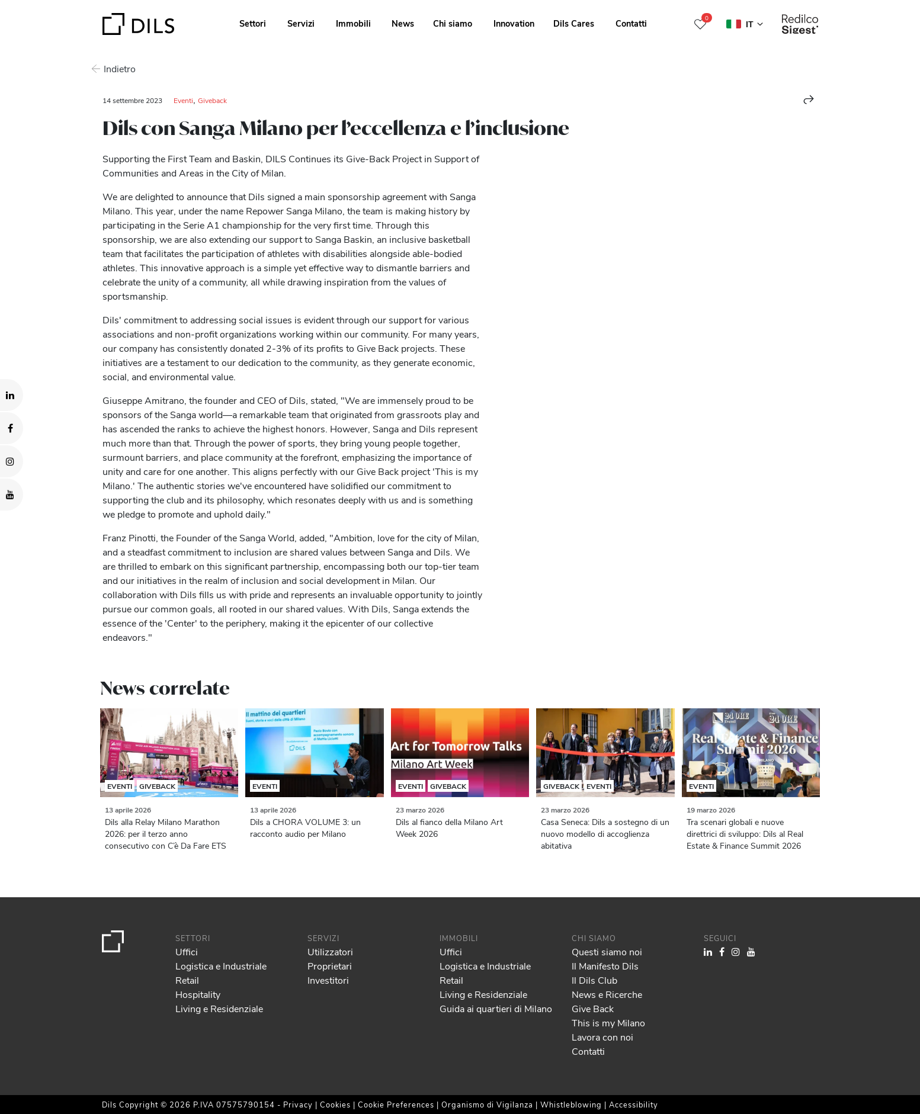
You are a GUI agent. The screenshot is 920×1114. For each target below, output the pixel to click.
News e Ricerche (607, 994)
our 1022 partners (80, 1054)
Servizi (301, 23)
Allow (829, 1043)
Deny (829, 1069)
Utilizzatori (330, 951)
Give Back (593, 1008)
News (403, 23)
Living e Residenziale (219, 1008)
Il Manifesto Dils (605, 965)
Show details (413, 1101)
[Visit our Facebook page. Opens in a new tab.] (11, 428)
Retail (187, 980)
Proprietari (329, 965)
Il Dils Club (594, 980)
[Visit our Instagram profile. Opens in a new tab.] (11, 461)
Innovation (513, 23)
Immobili (353, 23)
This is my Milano (608, 1022)
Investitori (328, 980)
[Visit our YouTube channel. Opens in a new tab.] (11, 495)
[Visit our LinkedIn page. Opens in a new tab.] (11, 395)
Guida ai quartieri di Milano (496, 1008)
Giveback (212, 100)
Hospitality (197, 994)
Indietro (118, 68)
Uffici (186, 951)
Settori (252, 23)
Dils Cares (573, 23)
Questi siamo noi (607, 951)
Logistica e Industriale (221, 965)
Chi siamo (452, 23)
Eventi (183, 100)
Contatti (631, 23)
